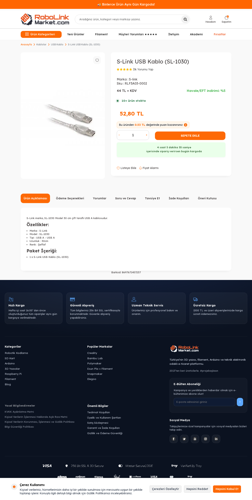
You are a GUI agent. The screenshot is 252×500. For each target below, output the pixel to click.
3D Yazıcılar (12, 368)
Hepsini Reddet (197, 489)
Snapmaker (94, 373)
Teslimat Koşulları (98, 412)
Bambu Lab (95, 358)
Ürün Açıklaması (35, 198)
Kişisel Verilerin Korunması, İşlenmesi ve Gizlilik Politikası (39, 421)
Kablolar (41, 44)
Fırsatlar (220, 34)
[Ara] (185, 19)
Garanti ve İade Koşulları (103, 427)
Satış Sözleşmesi (97, 422)
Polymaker (94, 363)
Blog (8, 384)
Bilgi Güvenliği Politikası (19, 426)
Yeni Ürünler (75, 34)
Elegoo (91, 379)
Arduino (10, 363)
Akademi (196, 34)
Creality (92, 352)
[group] (63, 115)
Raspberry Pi (13, 373)
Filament (101, 34)
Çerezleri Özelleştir (165, 489)
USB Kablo (57, 44)
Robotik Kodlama (16, 352)
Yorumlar (99, 198)
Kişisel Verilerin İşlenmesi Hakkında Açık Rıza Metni (36, 416)
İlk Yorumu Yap (143, 69)
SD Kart (10, 358)
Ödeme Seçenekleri (70, 198)
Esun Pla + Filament (100, 368)
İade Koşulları (179, 198)
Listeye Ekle (126, 168)
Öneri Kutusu (207, 198)
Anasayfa (26, 44)
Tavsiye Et (152, 198)
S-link (133, 79)
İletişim (173, 34)
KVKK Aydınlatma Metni (19, 411)
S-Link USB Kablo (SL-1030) (84, 44)
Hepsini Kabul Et (227, 489)
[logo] (45, 19)
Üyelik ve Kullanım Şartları (104, 417)
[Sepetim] (226, 19)
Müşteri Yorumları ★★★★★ (138, 34)
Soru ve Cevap (125, 198)
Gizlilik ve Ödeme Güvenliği (104, 433)
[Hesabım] (211, 19)
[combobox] (132, 19)
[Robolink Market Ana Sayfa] (208, 349)
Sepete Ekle (190, 135)
